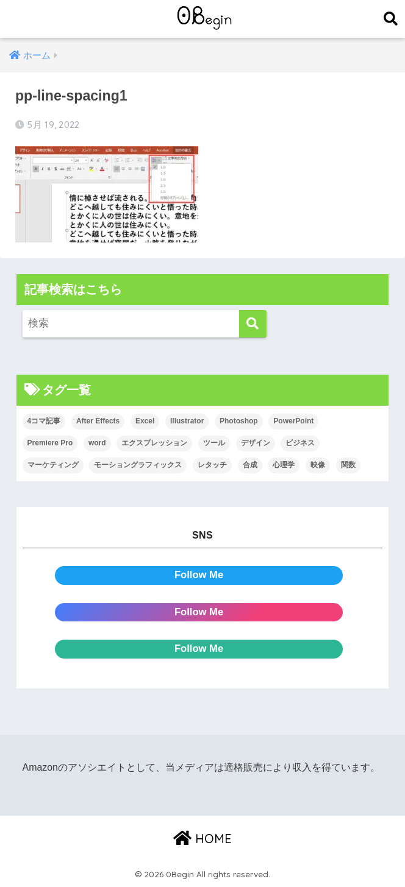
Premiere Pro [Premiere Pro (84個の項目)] (50, 443)
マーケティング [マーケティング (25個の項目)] (53, 465)
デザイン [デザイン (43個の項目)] (255, 443)
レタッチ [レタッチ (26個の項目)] (212, 465)
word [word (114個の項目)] (97, 443)
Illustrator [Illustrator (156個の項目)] (187, 421)
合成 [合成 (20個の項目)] (250, 465)
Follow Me (199, 575)
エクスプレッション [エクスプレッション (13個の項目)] (154, 443)
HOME (202, 838)
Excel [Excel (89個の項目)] (144, 421)
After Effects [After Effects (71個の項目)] (98, 421)
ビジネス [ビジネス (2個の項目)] (300, 443)
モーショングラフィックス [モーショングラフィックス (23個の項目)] (138, 465)
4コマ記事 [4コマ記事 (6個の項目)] (44, 421)
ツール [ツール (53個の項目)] (214, 443)
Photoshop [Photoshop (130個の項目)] (239, 421)
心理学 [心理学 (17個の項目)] (284, 465)
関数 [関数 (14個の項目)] (348, 465)
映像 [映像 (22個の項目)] (317, 465)
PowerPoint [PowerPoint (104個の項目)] (293, 421)
